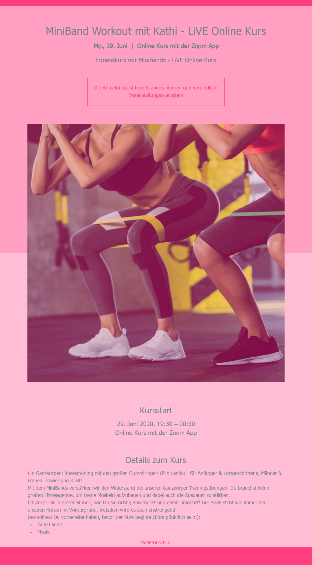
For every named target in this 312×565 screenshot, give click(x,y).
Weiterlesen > (156, 543)
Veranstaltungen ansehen (156, 95)
